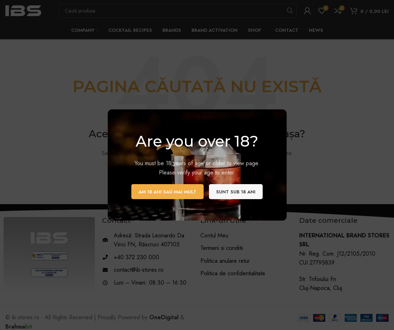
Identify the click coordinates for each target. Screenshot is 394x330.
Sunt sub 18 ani (236, 191)
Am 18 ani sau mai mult (167, 191)
